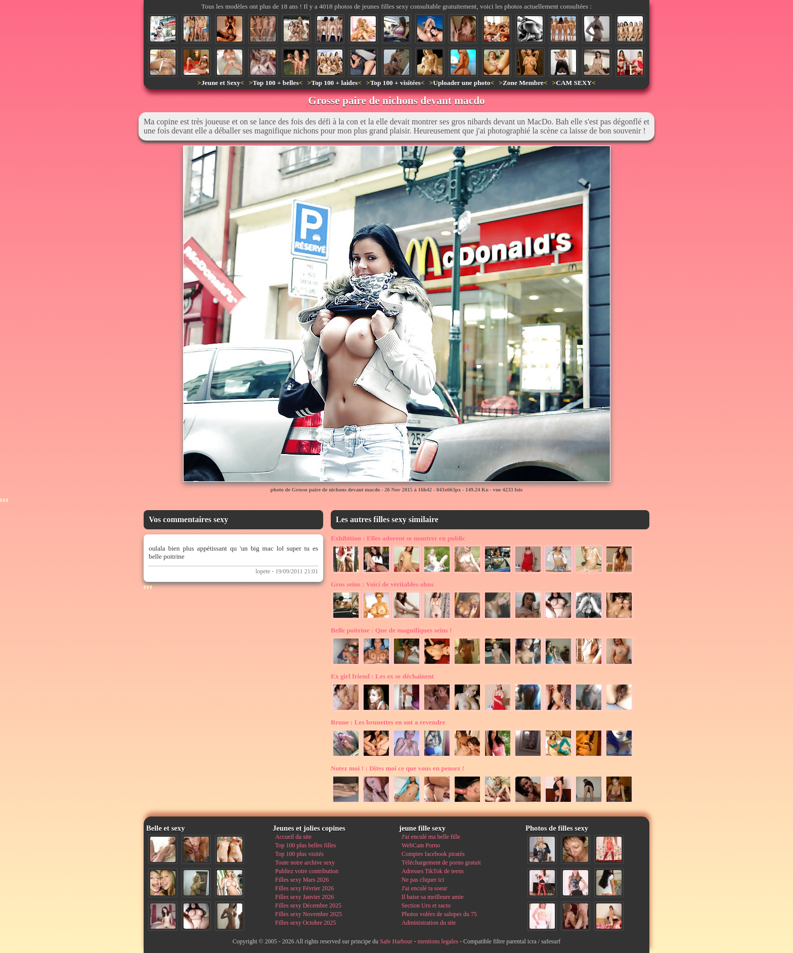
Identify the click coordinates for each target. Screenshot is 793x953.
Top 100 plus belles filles (305, 845)
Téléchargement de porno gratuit (441, 862)
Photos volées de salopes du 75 (439, 914)
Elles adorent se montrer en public (398, 538)
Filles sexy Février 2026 (304, 888)
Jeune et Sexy (220, 82)
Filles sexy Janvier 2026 (304, 896)
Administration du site (429, 922)
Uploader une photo (461, 82)
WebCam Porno (421, 845)
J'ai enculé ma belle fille (431, 836)
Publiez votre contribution (306, 871)
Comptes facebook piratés (433, 853)
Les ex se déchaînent (382, 676)
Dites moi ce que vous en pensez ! (397, 768)
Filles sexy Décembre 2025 (308, 905)
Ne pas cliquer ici (423, 879)
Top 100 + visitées (395, 82)
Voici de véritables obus (382, 584)
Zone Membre (523, 82)
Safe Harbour (396, 941)
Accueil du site (293, 836)
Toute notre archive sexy (305, 862)
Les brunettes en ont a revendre (388, 722)
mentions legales (438, 941)
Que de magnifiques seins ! (391, 630)
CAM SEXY (574, 82)
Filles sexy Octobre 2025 (305, 922)
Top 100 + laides (334, 82)
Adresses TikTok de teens (433, 871)
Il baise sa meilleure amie (433, 896)
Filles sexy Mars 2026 (302, 879)
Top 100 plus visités (299, 853)
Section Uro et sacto (426, 905)
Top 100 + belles (275, 82)
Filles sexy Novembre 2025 (308, 914)
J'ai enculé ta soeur (424, 888)
